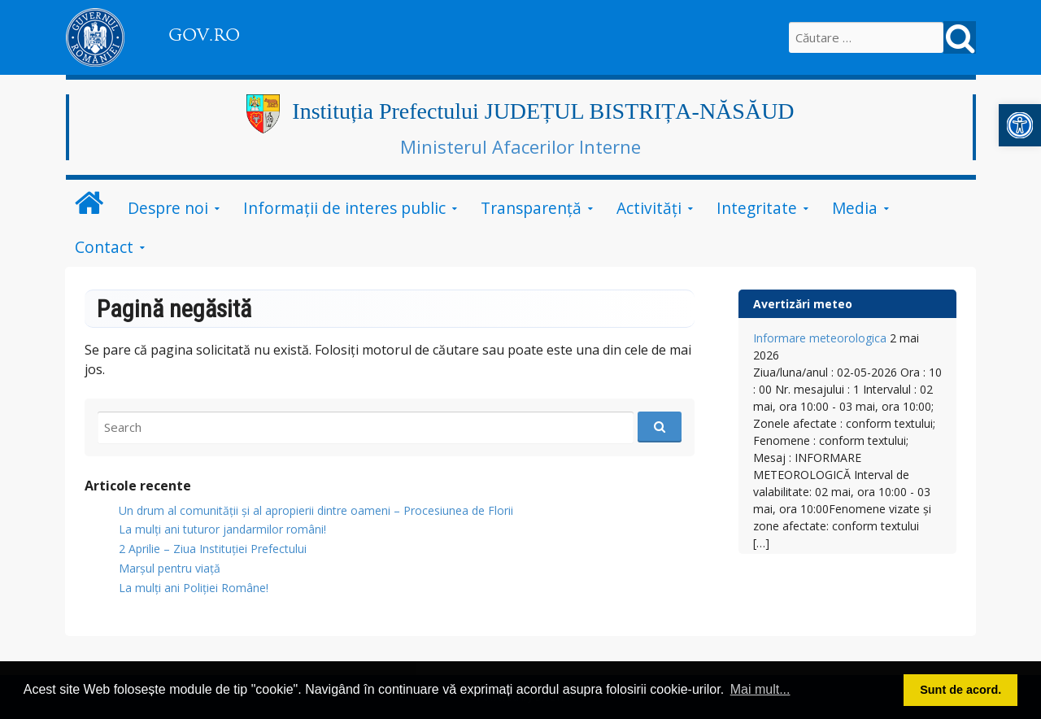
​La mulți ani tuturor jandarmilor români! (222, 529)
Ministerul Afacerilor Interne (520, 146)
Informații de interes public (344, 208)
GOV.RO (204, 35)
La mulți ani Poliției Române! (193, 587)
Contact (104, 247)
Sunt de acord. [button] (960, 689)
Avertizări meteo (802, 304)
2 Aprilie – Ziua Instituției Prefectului (213, 548)
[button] (1020, 125)
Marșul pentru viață (169, 568)
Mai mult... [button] (760, 689)
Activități (649, 208)
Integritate (757, 208)
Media (855, 208)
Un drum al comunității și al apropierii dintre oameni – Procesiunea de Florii (316, 510)
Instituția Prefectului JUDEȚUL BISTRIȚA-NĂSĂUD (543, 111)
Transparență (531, 208)
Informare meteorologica (819, 338)
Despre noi (168, 208)
